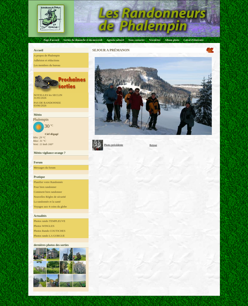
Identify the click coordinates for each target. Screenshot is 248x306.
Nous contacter (136, 40)
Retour (153, 145)
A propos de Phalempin (47, 55)
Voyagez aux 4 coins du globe (50, 206)
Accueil (38, 50)
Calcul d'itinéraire (193, 40)
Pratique (39, 177)
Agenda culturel (115, 40)
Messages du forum (45, 167)
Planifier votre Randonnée (48, 182)
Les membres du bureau (47, 65)
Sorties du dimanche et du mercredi (82, 40)
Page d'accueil (51, 40)
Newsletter (155, 40)
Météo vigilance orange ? (50, 152)
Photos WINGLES (44, 225)
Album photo (172, 40)
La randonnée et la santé (47, 201)
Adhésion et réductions (46, 60)
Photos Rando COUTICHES (50, 230)
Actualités (40, 215)
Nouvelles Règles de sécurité (50, 196)
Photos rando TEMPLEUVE (50, 221)
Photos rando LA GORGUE (49, 235)
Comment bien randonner (48, 191)
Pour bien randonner (45, 187)
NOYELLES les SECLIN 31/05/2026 (48, 96)
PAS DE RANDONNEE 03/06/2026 (47, 104)
